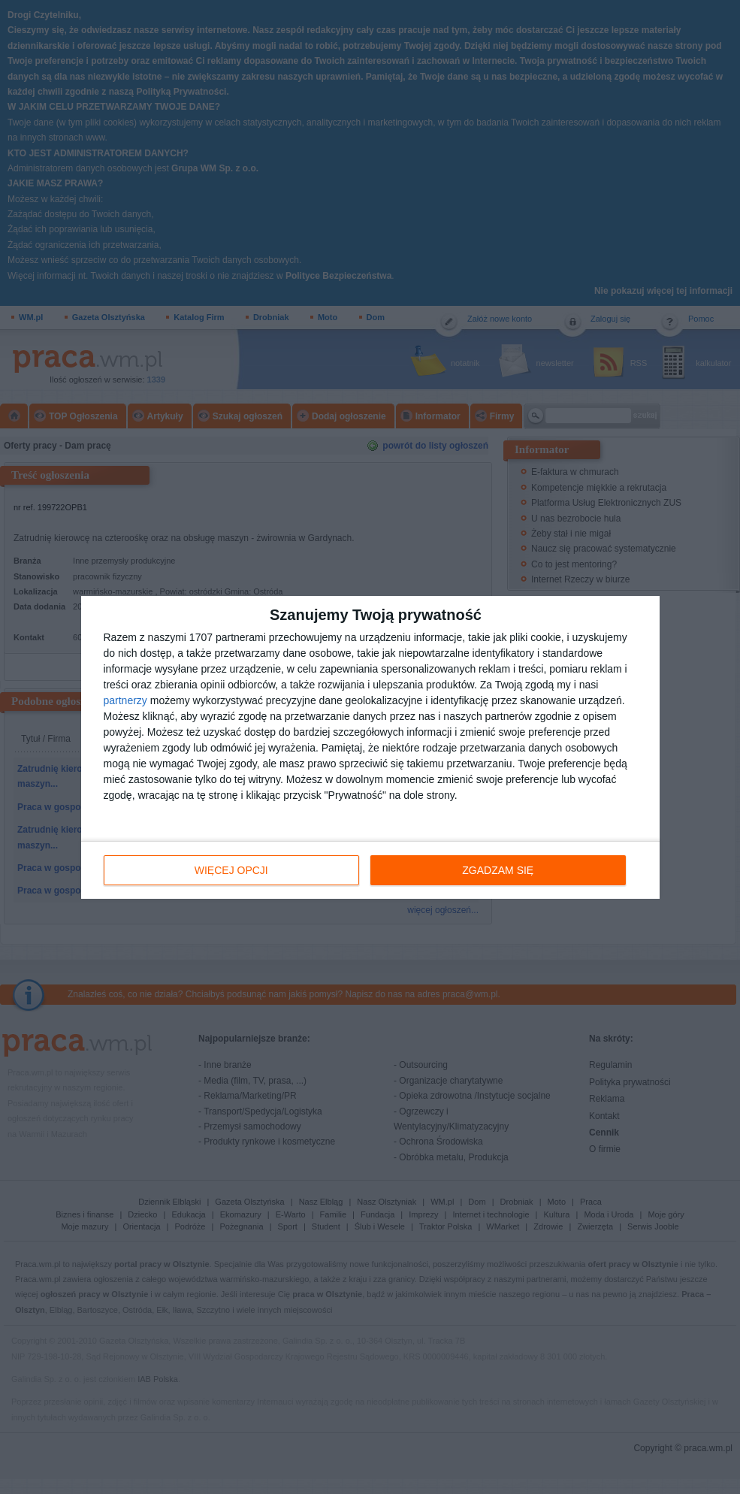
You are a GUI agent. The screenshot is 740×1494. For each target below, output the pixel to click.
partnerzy (125, 700)
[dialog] (370, 747)
